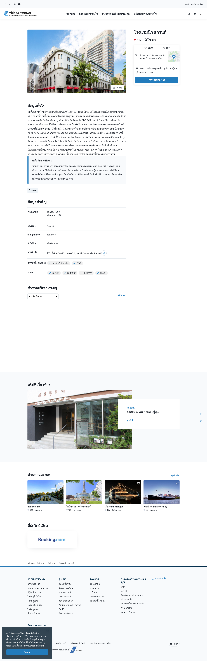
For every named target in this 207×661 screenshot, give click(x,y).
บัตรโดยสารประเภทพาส (132, 595)
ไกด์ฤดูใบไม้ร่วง (34, 604)
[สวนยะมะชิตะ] (45, 495)
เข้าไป (124, 591)
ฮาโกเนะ (94, 592)
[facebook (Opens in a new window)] (5, 4)
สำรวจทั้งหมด (33, 613)
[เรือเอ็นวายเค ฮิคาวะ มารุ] (162, 495)
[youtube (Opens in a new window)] (19, 4)
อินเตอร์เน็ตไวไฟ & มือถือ (132, 603)
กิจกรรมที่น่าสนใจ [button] (88, 13)
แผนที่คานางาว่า (97, 596)
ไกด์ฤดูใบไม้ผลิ (34, 596)
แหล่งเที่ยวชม (65, 583)
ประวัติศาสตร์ (65, 596)
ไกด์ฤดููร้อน (32, 600)
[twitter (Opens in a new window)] (9, 4)
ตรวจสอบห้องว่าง (157, 79)
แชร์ (166, 48)
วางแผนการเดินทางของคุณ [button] (116, 13)
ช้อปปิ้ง (62, 609)
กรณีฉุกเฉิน (126, 607)
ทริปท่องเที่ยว (127, 599)
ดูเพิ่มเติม (175, 475)
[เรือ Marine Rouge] (123, 495)
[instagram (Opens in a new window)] (14, 4)
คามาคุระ (94, 588)
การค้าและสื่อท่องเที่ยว (194, 4)
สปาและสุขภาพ (66, 600)
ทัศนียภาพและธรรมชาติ (70, 604)
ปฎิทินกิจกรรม (34, 592)
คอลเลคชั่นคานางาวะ (37, 588)
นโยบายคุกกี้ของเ (14, 645)
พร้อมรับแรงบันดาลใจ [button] (145, 13)
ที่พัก (123, 586)
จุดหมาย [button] (70, 13)
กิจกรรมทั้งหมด (66, 613)
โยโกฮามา (150, 39)
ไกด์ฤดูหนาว (33, 609)
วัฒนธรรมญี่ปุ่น (66, 588)
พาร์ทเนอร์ (61, 643)
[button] (195, 13)
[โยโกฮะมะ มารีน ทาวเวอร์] (84, 495)
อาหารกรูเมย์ (65, 592)
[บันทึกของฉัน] (201, 13)
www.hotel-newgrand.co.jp (153, 68)
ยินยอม (27, 652)
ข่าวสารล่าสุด (33, 583)
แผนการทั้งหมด (128, 612)
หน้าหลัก (30, 563)
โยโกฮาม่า (95, 583)
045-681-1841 (146, 72)
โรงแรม (32, 190)
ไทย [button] (173, 643)
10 (117, 87)
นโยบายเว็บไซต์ (77, 643)
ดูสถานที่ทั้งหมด (97, 600)
